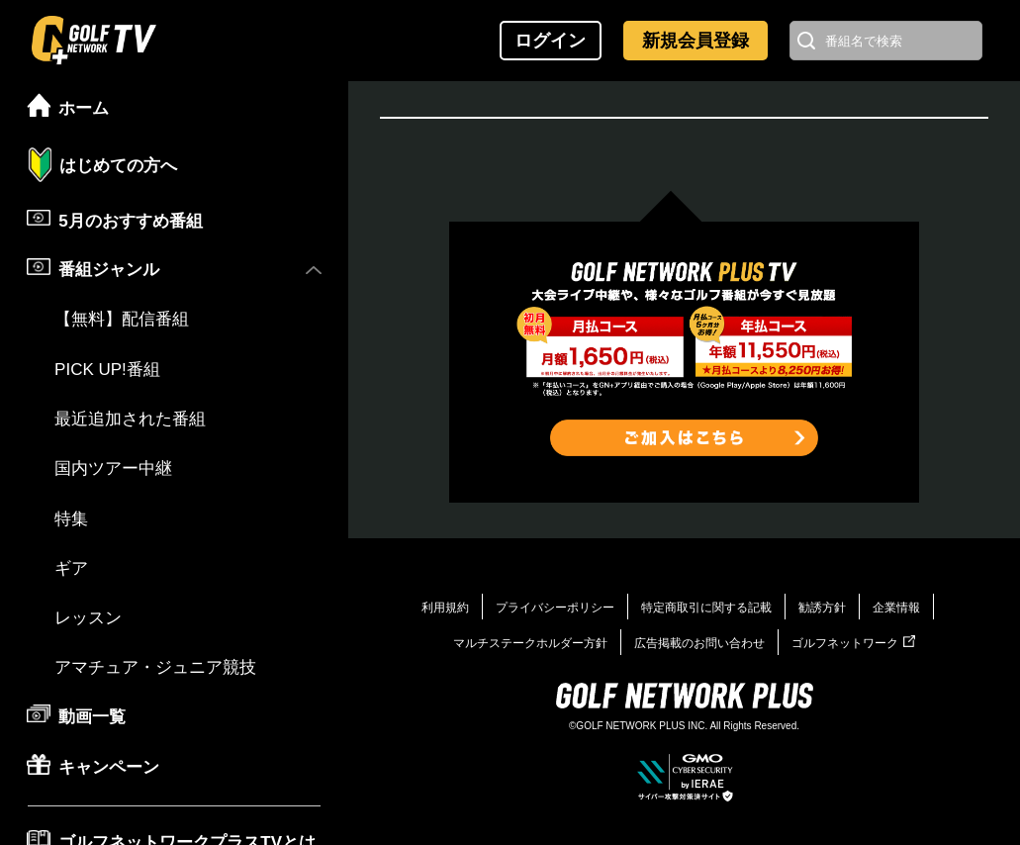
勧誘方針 (822, 607)
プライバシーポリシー (555, 607)
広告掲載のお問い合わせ (699, 643)
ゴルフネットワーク (853, 643)
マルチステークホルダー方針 (530, 643)
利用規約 (445, 607)
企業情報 (896, 607)
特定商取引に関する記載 (706, 607)
